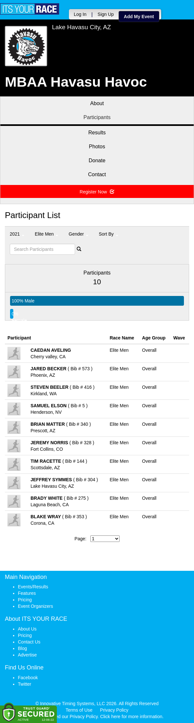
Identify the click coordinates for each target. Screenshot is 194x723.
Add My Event (139, 16)
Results (97, 132)
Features (27, 593)
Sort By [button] (108, 234)
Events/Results (33, 586)
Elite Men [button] (46, 234)
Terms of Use (79, 710)
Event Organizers (35, 606)
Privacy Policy (114, 710)
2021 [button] (17, 234)
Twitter (24, 684)
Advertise (27, 654)
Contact (97, 174)
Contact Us (29, 641)
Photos (97, 146)
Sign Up (105, 14)
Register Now (97, 191)
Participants (97, 117)
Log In (80, 14)
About (97, 103)
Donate (97, 160)
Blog (22, 648)
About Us (27, 628)
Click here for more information (131, 716)
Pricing (25, 599)
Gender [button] (78, 234)
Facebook (28, 677)
